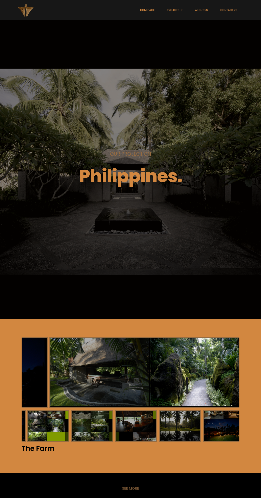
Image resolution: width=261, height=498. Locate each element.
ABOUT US (201, 10)
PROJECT (175, 10)
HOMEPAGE (147, 10)
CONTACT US (228, 10)
